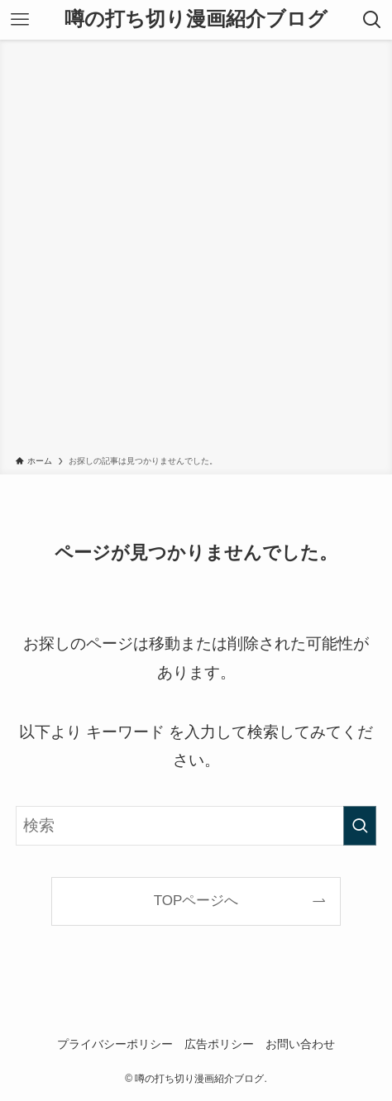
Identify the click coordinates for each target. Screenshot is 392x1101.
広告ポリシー (219, 1044)
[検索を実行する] (359, 826)
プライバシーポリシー (115, 1044)
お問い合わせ (300, 1044)
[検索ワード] (196, 826)
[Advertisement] (196, 250)
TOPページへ (196, 900)
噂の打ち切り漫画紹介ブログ (196, 20)
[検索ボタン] (372, 20)
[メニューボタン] (20, 20)
